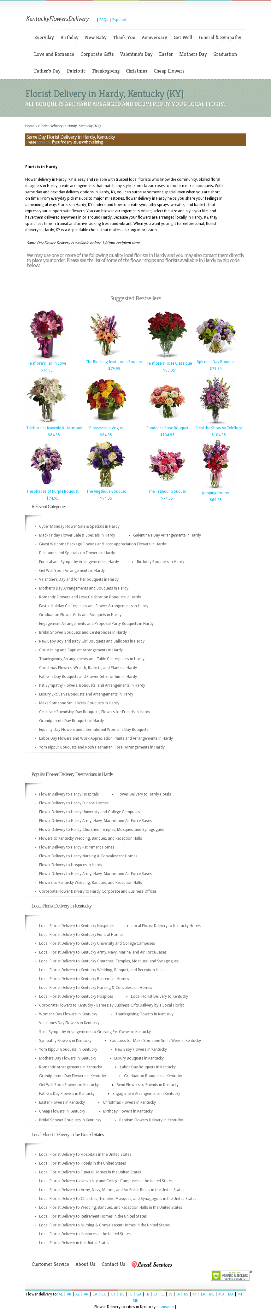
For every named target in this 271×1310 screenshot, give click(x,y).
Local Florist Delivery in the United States (74, 1243)
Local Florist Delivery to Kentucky (159, 996)
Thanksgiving (106, 71)
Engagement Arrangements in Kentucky (146, 1093)
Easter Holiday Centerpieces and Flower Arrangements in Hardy (93, 606)
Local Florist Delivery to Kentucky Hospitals (76, 926)
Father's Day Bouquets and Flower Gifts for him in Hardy (88, 676)
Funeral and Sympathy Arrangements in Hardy (79, 562)
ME (211, 1294)
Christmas (136, 71)
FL (130, 1294)
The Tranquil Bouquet (167, 491)
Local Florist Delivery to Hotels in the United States (82, 1163)
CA (94, 1294)
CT (113, 1294)
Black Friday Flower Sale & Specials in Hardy (77, 535)
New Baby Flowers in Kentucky (141, 1049)
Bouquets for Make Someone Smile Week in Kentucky (155, 1040)
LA (203, 1294)
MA (230, 1294)
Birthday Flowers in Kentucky (128, 1111)
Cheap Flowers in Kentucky (62, 1111)
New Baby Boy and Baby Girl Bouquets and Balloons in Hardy (91, 641)
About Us (85, 1264)
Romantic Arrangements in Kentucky (70, 1067)
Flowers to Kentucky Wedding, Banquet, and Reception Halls (90, 838)
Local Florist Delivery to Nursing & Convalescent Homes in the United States (104, 1225)
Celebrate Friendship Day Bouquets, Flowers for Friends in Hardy (94, 712)
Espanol (119, 20)
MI (240, 1294)
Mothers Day (193, 54)
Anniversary (154, 37)
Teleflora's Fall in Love (46, 363)
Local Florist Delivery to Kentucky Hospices (76, 996)
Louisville (165, 1307)
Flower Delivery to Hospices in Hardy (70, 865)
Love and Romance (54, 54)
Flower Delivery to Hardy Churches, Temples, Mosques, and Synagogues (101, 829)
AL (61, 1294)
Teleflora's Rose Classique (169, 363)
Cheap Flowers (169, 71)
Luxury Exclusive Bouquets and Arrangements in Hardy (86, 694)
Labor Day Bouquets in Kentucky (148, 1067)
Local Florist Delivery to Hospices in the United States (85, 1234)
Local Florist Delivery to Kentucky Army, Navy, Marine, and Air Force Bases (103, 952)
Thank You (124, 37)
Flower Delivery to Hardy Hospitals (69, 794)
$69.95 (216, 500)
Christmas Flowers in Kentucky (129, 1102)
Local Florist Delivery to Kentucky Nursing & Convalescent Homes (95, 987)
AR (86, 1294)
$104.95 (167, 435)
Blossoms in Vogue (106, 428)
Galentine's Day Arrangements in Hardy (167, 535)
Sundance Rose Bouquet (167, 428)
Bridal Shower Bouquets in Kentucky (70, 1120)
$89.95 (169, 370)
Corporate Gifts (97, 54)
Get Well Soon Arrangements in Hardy (72, 570)
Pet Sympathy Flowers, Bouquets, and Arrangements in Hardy (92, 685)
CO (104, 1294)
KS (186, 1294)
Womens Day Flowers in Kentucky (68, 1014)
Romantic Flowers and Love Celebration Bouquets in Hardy (90, 597)
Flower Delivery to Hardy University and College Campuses (89, 812)
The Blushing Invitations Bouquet (114, 362)
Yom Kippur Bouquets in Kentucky (68, 1049)
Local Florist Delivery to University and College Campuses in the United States (106, 1181)
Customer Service (50, 1264)
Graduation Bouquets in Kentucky (153, 1076)
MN (135, 1300)
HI (147, 1294)
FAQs (103, 20)
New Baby (96, 37)
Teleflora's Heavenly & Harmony (54, 428)
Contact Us (113, 1264)
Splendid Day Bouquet (216, 362)
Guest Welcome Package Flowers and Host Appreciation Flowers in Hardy (102, 544)
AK (69, 1294)
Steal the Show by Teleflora (218, 428)
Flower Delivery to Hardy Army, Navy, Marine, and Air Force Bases (95, 821)
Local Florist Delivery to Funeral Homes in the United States (90, 1172)
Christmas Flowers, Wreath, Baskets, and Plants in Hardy (88, 668)
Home (29, 126)
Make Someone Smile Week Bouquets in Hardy (79, 703)
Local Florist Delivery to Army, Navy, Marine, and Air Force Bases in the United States (111, 1190)
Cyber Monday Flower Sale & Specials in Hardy (79, 526)
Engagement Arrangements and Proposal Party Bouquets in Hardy (96, 623)
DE (122, 1294)
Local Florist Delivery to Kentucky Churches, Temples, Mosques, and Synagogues (109, 961)
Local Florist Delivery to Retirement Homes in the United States (93, 1216)
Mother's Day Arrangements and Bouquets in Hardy (83, 588)
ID (155, 1294)
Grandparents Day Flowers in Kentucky (72, 1076)
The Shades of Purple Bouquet (52, 491)
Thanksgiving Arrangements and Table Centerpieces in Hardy (91, 659)
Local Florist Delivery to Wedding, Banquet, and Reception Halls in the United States (110, 1207)
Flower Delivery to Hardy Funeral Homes (74, 803)
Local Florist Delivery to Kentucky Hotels (166, 926)
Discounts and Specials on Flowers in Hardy (77, 553)
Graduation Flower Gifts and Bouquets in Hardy (80, 615)
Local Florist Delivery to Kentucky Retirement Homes (84, 979)
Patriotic (76, 71)
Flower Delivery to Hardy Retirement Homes (76, 847)
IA (178, 1294)
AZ (77, 1294)
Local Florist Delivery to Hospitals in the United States (85, 1154)
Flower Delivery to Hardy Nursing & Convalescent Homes (88, 856)
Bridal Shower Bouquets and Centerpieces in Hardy (83, 632)
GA (138, 1294)
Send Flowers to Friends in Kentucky (148, 1085)
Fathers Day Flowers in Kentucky (67, 1093)
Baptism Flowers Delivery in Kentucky (151, 1120)
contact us (43, 142)
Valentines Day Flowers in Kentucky (69, 1023)
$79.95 (114, 369)
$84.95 (54, 435)
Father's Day (47, 71)
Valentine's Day (136, 54)
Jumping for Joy (215, 493)
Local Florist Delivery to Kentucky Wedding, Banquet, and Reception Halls (101, 970)
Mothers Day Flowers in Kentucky (67, 1058)
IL (162, 1294)
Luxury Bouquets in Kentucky (139, 1058)
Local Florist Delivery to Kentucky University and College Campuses (97, 943)
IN (170, 1294)
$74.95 (47, 370)
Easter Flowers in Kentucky (62, 1102)
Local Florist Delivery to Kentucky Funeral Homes (81, 934)
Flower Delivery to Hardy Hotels (144, 794)
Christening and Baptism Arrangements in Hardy (81, 650)
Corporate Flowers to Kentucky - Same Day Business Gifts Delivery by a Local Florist (111, 1005)
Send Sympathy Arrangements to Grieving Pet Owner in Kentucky (95, 1032)
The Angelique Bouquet (106, 491)
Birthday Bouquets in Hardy (160, 562)
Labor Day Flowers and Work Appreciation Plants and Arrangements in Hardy (106, 738)
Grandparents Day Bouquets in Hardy (71, 721)
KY (194, 1294)
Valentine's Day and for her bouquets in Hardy (79, 579)
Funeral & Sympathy (219, 37)
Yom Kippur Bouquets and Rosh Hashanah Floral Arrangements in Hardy (102, 747)
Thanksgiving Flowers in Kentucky (144, 1014)
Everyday (44, 37)
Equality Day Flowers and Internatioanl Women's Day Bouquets (93, 729)
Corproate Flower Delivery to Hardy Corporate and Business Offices (97, 891)
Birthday (69, 37)
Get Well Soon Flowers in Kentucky (69, 1085)
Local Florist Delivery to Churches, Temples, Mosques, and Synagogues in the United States (117, 1198)
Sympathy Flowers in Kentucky (65, 1040)
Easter (166, 54)
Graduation (225, 54)
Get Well (183, 37)
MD (221, 1294)
